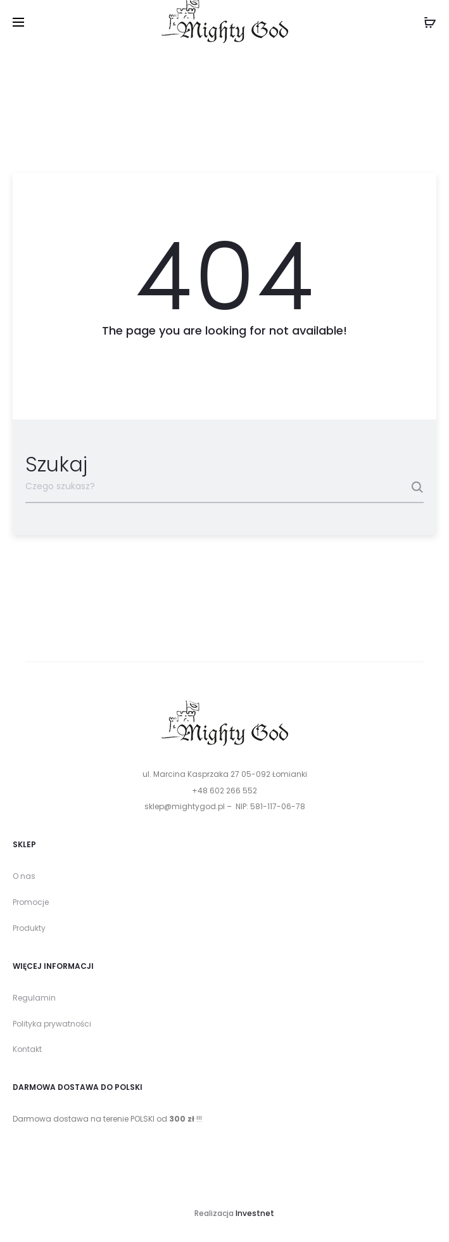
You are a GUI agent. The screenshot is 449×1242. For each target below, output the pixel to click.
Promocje (31, 902)
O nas (24, 876)
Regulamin (34, 997)
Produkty (29, 928)
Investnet (255, 1213)
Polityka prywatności (52, 1023)
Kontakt (27, 1049)
